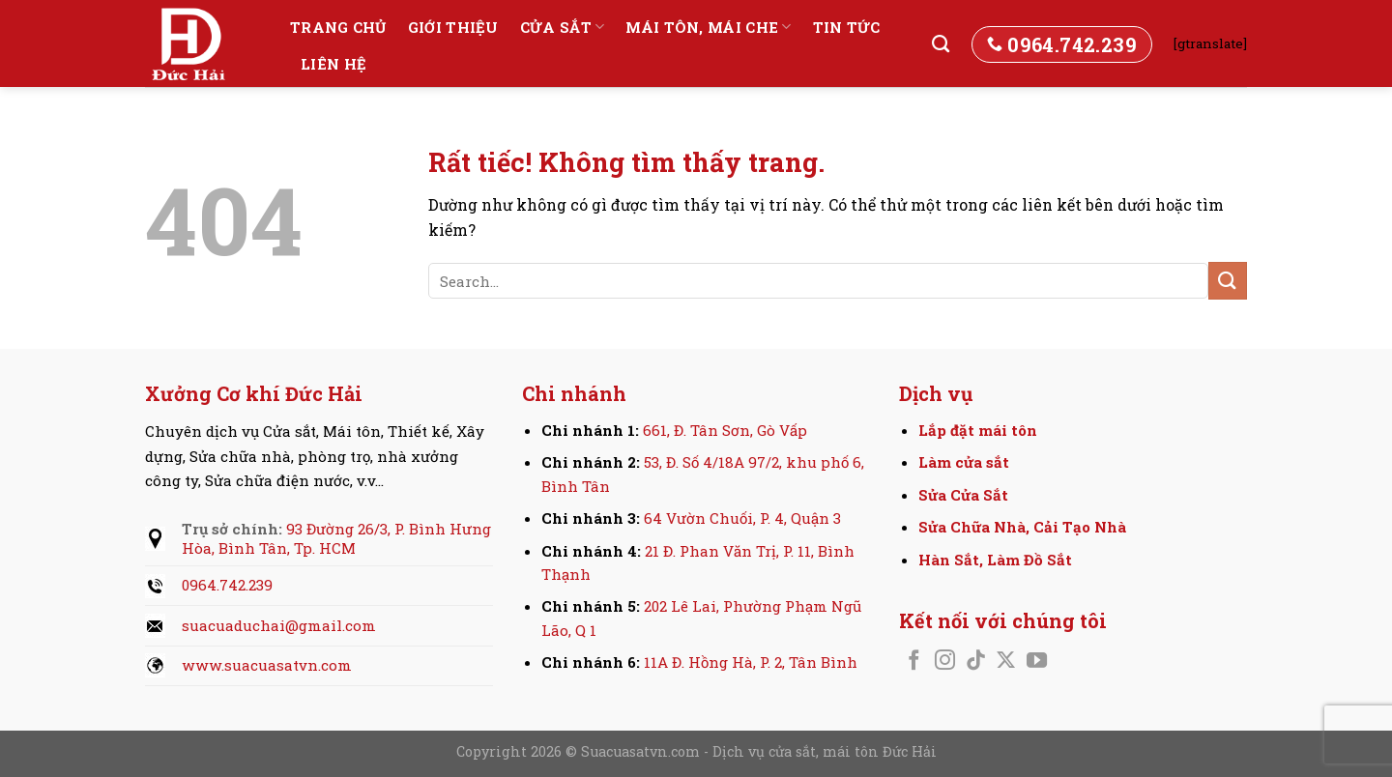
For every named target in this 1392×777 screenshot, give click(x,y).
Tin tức (847, 27)
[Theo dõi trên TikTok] (976, 661)
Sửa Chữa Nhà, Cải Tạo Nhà (1022, 526)
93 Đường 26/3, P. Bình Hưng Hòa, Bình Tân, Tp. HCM (336, 538)
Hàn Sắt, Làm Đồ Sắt (995, 559)
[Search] (940, 44)
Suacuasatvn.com (642, 751)
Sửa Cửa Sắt (963, 494)
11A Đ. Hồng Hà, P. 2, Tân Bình (750, 662)
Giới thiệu (453, 27)
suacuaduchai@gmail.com (279, 625)
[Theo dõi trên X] (1006, 661)
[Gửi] (1227, 281)
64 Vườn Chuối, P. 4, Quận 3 (742, 518)
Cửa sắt (562, 27)
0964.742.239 (227, 584)
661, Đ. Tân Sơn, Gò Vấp (725, 430)
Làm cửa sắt (963, 462)
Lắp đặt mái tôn (977, 430)
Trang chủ (338, 27)
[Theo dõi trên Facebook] (914, 661)
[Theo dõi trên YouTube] (1037, 661)
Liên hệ (333, 63)
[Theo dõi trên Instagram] (945, 661)
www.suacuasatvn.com (267, 665)
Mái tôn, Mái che (708, 27)
